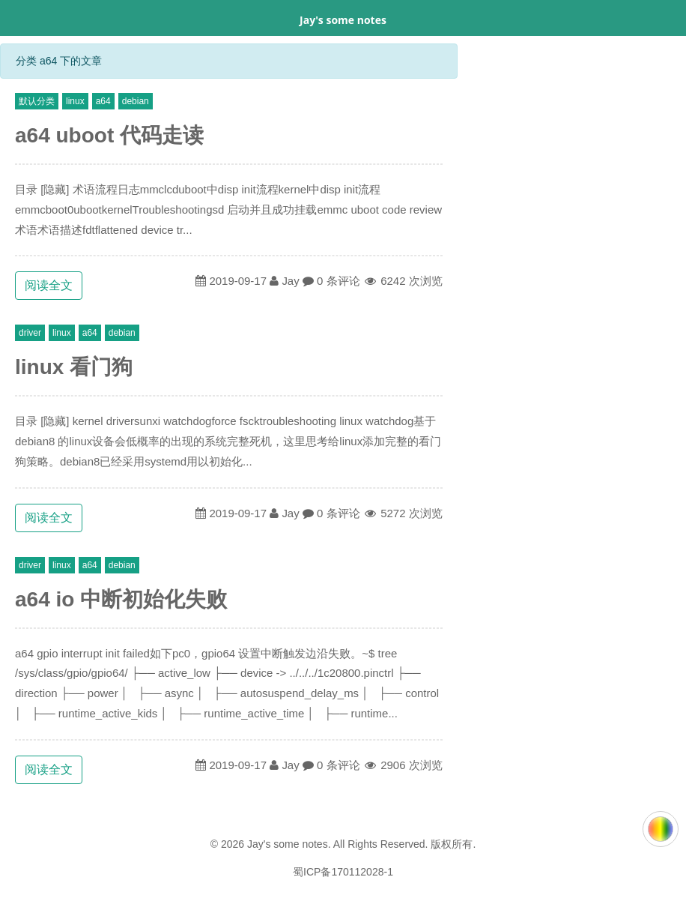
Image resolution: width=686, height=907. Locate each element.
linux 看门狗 (74, 367)
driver (30, 333)
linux (75, 101)
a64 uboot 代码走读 (109, 135)
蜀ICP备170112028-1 (343, 872)
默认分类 (37, 101)
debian (135, 101)
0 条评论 (338, 280)
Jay (290, 280)
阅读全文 (49, 285)
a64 (103, 101)
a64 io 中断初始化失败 (121, 599)
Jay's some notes (343, 20)
